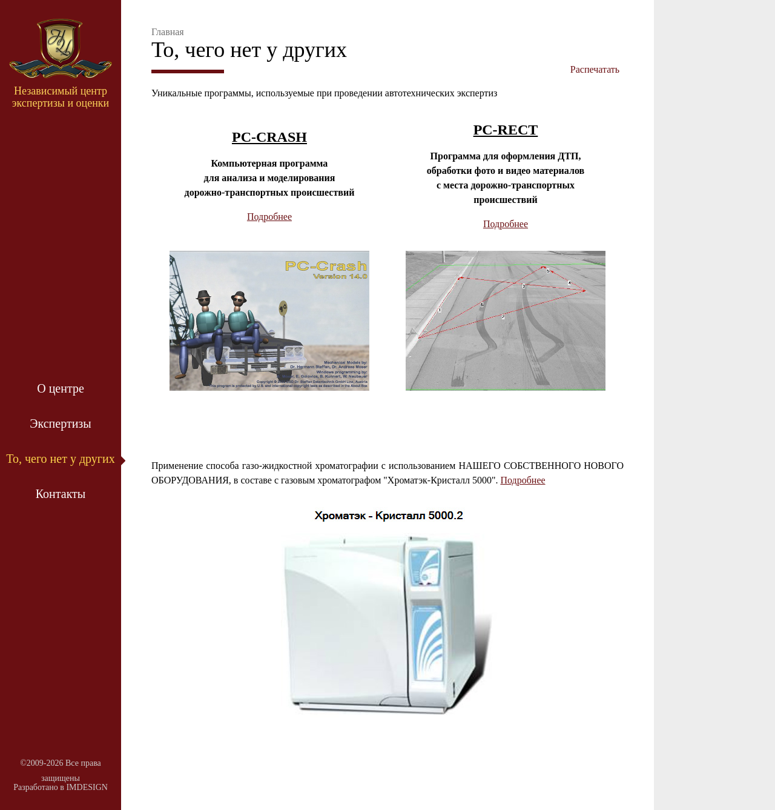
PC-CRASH (269, 137)
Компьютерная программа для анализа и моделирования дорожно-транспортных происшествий (270, 178)
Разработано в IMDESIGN (60, 787)
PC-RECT (505, 130)
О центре (60, 388)
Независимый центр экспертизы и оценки (60, 97)
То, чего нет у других (60, 458)
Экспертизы (60, 423)
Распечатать (594, 69)
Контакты (61, 493)
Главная (167, 32)
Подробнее (269, 216)
